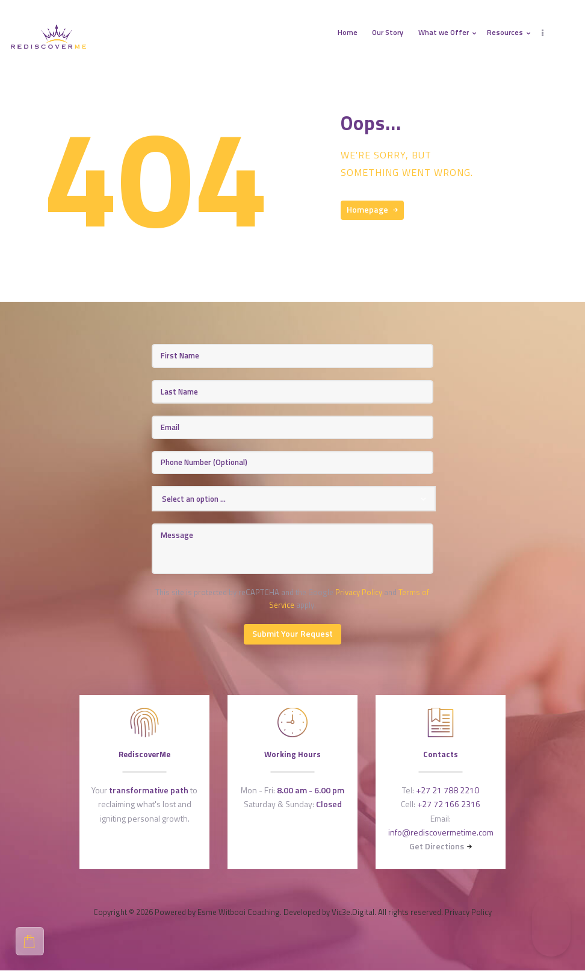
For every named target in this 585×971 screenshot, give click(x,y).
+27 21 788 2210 (447, 790)
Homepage (367, 209)
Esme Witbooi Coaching (238, 912)
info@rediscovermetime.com (441, 832)
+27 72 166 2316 (448, 804)
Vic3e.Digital (353, 912)
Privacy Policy (358, 592)
